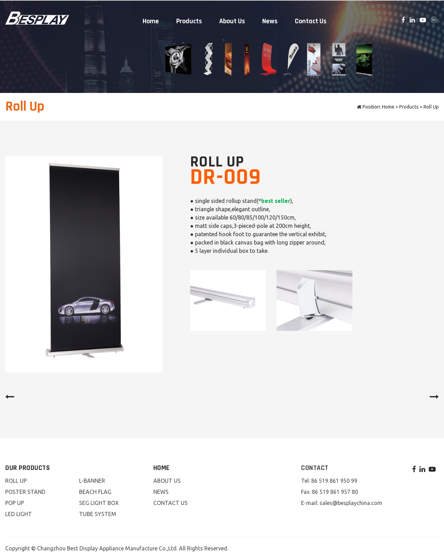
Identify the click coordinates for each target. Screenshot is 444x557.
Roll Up (431, 104)
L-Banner (92, 478)
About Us (232, 19)
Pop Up (14, 500)
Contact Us (310, 19)
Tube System (97, 511)
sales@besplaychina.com (350, 500)
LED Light (18, 511)
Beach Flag (95, 489)
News (270, 19)
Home (151, 19)
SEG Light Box (99, 500)
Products (189, 19)
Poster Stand (25, 489)
